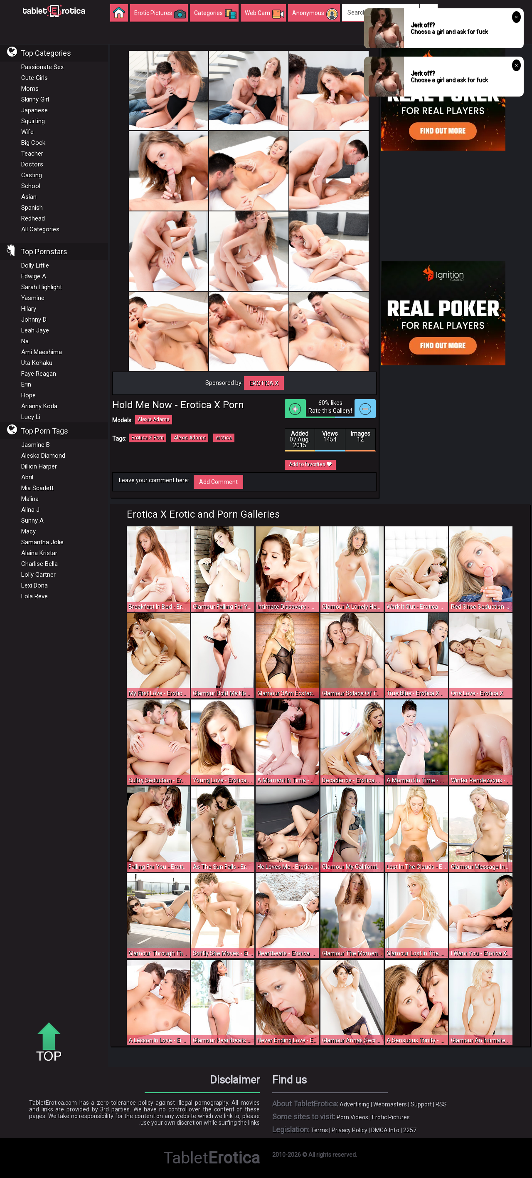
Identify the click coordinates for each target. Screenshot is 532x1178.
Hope (28, 395)
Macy (28, 531)
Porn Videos (352, 1117)
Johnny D (34, 319)
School (30, 186)
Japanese (34, 110)
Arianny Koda (39, 406)
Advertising (354, 1104)
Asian (29, 197)
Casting (31, 175)
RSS (441, 1104)
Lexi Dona (34, 585)
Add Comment (218, 482)
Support (421, 1104)
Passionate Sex (42, 67)
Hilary (28, 308)
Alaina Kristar (39, 553)
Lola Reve (34, 596)
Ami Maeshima (41, 352)
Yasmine (32, 298)
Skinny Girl (35, 99)
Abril (27, 477)
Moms (30, 88)
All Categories (40, 229)
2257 (409, 1130)
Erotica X (263, 383)
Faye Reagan (38, 373)
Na (25, 341)
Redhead (33, 218)
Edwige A (33, 276)
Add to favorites (310, 464)
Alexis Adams (154, 419)
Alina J (30, 509)
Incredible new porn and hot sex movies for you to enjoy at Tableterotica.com (54, 10)
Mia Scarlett (37, 488)
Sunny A (32, 520)
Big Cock (33, 142)
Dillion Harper (39, 466)
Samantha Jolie (42, 542)
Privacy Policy (349, 1130)
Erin (26, 384)
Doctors (32, 164)
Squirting (33, 121)
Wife (27, 132)
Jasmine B (35, 445)
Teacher (32, 153)
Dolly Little (35, 265)
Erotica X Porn (147, 438)
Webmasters (390, 1104)
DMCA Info (385, 1130)
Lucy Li (30, 417)
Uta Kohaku (36, 363)
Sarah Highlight (41, 287)
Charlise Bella (39, 564)
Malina (30, 499)
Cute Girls (34, 78)
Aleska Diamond (43, 455)
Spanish (32, 207)
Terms (319, 1130)
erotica (224, 438)
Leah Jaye (35, 330)
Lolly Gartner (38, 574)
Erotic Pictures (391, 1117)
